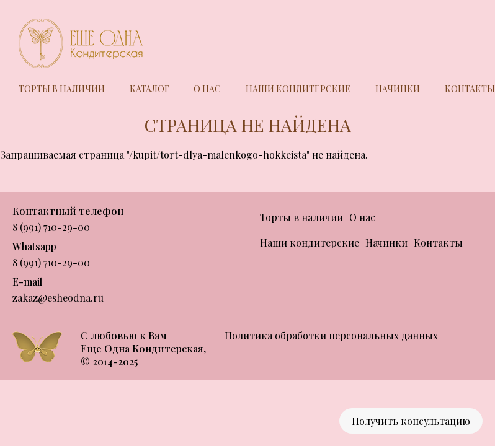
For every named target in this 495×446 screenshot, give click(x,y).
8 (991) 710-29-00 (51, 227)
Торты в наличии (62, 89)
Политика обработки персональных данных (331, 335)
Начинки (397, 89)
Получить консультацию (411, 420)
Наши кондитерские (298, 89)
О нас (207, 89)
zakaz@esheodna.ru (58, 297)
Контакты (470, 89)
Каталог (149, 89)
